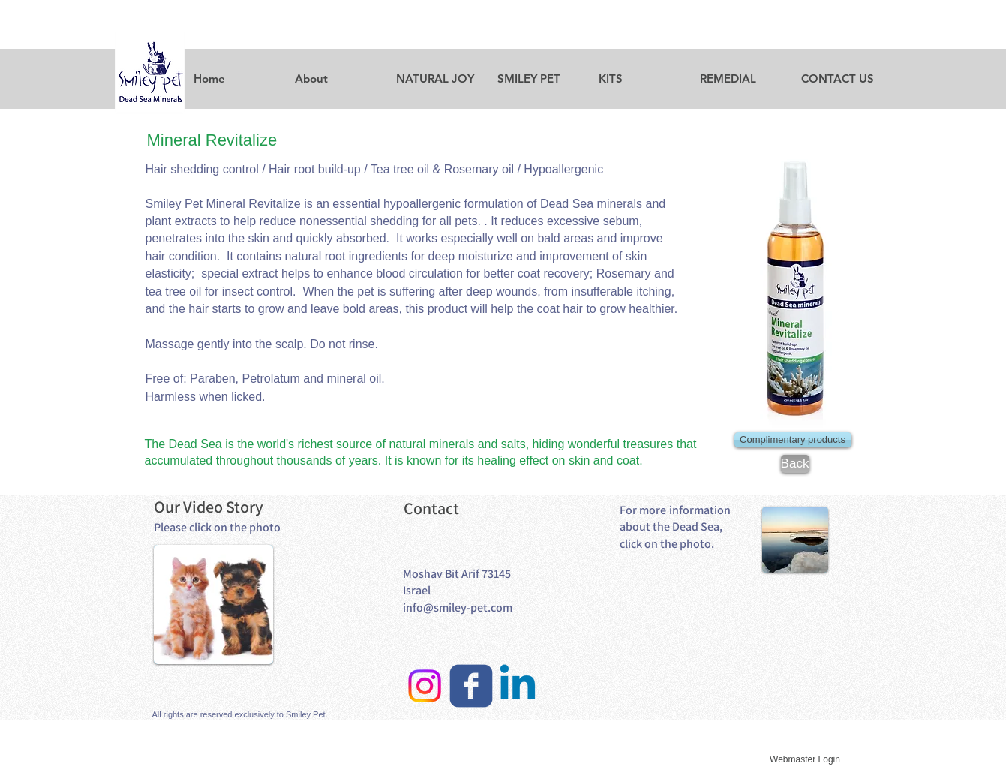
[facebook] (471, 686)
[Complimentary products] (792, 439)
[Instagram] (424, 686)
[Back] (795, 464)
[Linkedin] (517, 686)
